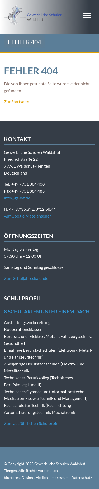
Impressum (59, 477)
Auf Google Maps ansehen (28, 215)
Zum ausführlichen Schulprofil (31, 423)
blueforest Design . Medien (26, 477)
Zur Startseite (16, 101)
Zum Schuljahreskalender (27, 278)
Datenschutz (81, 477)
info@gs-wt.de (17, 197)
